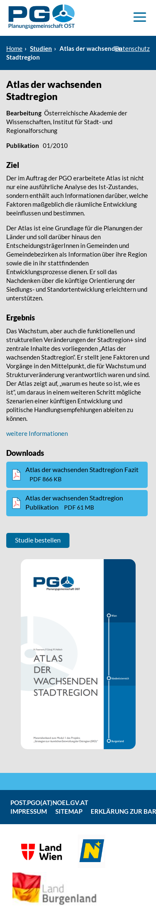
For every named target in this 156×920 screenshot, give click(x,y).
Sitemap (68, 811)
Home (14, 48)
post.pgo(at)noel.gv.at (49, 802)
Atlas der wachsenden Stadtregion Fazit (82, 473)
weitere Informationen (37, 433)
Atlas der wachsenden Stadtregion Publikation (74, 502)
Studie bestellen (38, 540)
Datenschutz (132, 48)
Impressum (28, 811)
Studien (41, 48)
